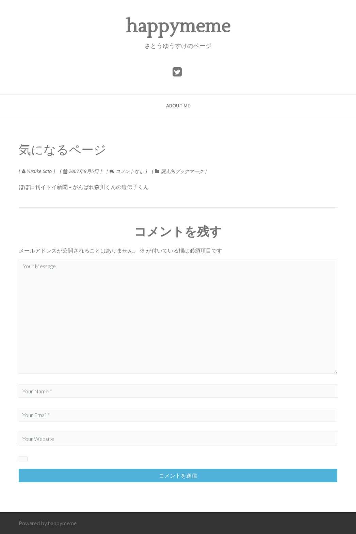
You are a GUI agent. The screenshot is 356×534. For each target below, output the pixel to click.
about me (178, 105)
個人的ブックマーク (182, 171)
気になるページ (62, 150)
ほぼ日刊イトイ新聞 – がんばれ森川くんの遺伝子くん (84, 187)
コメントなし (127, 171)
